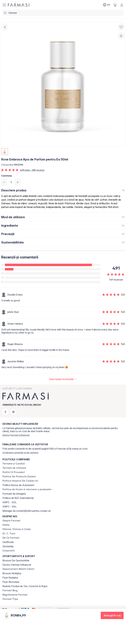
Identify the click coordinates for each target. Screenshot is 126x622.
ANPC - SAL (9, 506)
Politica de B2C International (18, 497)
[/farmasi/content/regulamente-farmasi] (14, 594)
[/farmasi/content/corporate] (8, 550)
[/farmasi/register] (16, 435)
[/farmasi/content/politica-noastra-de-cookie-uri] (20, 480)
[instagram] (13, 412)
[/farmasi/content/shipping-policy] (27, 489)
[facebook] (5, 412)
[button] (112, 615)
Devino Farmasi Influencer (16, 564)
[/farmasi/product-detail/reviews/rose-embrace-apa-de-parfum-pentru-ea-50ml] (63, 379)
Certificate (8, 542)
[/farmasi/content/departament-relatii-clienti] (18, 569)
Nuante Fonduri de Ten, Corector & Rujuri (24, 586)
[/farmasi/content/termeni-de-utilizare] (14, 467)
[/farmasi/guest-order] (20, 452)
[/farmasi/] (18, 5)
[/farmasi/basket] (115, 5)
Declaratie (8, 546)
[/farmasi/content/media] (5, 524)
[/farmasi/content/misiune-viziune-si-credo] (16, 529)
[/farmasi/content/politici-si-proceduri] (13, 472)
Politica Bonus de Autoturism (18, 485)
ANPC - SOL (9, 502)
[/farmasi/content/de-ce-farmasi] (10, 537)
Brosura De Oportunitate (15, 560)
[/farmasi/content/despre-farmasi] (11, 520)
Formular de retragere (14, 493)
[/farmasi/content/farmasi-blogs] (10, 590)
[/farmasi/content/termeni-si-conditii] (13, 463)
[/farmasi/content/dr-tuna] (8, 533)
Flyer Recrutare (10, 581)
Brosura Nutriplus (11, 573)
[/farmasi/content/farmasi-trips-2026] (10, 599)
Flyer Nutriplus (10, 577)
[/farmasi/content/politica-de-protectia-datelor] (19, 476)
